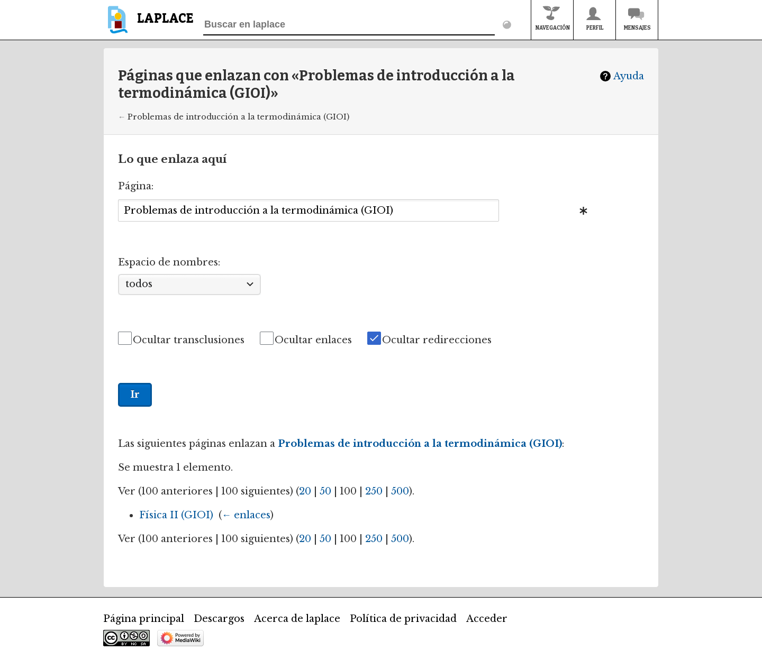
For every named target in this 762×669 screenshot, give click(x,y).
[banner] (148, 25)
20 (305, 491)
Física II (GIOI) (176, 515)
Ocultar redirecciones (437, 340)
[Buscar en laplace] (349, 24)
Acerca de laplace (297, 619)
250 (374, 491)
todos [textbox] (138, 284)
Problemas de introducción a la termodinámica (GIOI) (238, 117)
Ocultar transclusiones (188, 340)
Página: (135, 186)
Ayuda (628, 76)
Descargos (219, 619)
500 (400, 491)
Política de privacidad (403, 619)
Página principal (143, 619)
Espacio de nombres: (169, 262)
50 (325, 491)
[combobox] (308, 210)
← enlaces (246, 515)
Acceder (486, 619)
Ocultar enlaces (313, 340)
